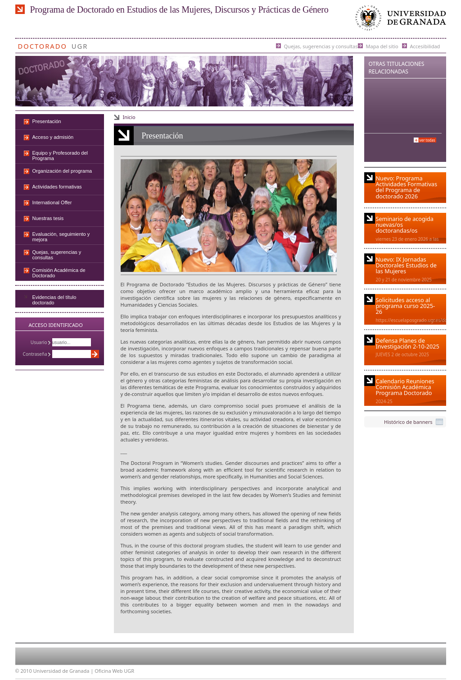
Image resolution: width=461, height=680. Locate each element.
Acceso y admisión (53, 137)
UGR (80, 44)
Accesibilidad (425, 46)
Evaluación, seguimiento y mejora (61, 236)
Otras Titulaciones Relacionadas (397, 67)
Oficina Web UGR (114, 670)
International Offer (52, 202)
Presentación (46, 121)
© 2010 (23, 670)
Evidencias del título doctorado (54, 299)
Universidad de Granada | (64, 670)
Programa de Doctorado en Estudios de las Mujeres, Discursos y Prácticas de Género (179, 9)
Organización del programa (62, 171)
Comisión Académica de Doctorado (59, 272)
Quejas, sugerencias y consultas (321, 46)
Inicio (129, 117)
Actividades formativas (57, 186)
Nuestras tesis (48, 218)
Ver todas (427, 140)
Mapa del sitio (382, 46)
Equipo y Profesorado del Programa (60, 155)
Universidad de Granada (399, 20)
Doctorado (42, 44)
